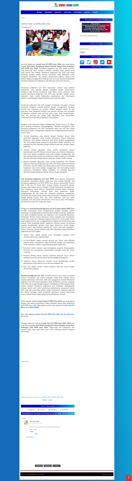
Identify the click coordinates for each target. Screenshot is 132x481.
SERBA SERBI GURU (32, 474)
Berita (23, 18)
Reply (31, 429)
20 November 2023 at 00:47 (36, 423)
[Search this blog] (87, 49)
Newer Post (39, 465)
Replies (32, 431)
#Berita (44, 400)
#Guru (50, 400)
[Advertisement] (47, 348)
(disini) (25, 316)
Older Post (47, 465)
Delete (35, 429)
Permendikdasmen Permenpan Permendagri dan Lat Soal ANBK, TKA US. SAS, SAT (47, 413)
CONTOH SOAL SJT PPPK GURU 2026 (52, 397)
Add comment (30, 437)
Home (56, 465)
